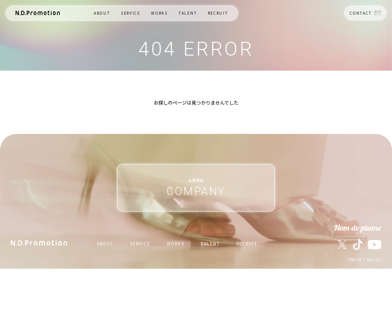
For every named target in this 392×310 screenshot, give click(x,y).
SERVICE (130, 13)
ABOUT (102, 13)
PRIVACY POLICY (364, 260)
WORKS (159, 13)
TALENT (188, 13)
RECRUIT (218, 13)
